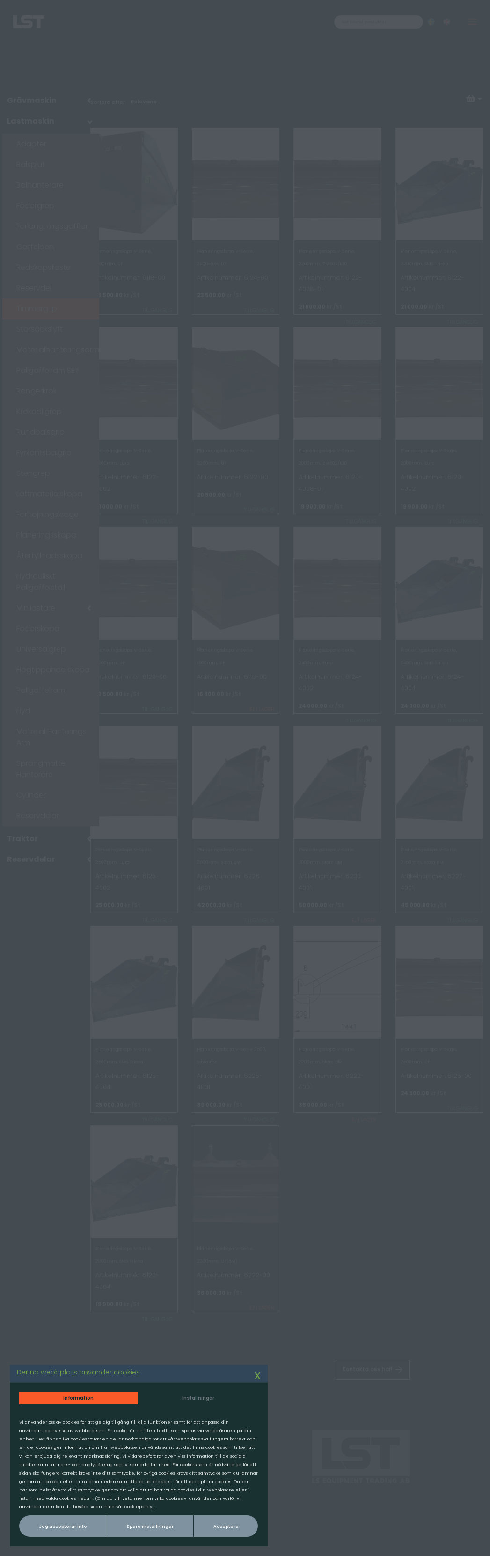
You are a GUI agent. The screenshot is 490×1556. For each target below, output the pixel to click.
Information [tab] (73, 1379)
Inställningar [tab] (179, 1379)
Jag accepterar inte (60, 1525)
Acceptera (205, 1525)
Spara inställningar (137, 1525)
